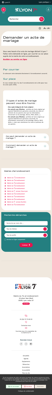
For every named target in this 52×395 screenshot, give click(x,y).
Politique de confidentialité (26, 391)
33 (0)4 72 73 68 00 (26, 319)
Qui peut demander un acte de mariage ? (20, 137)
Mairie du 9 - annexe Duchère (16, 202)
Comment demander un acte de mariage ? (21, 146)
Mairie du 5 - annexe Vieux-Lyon (17, 191)
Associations (26, 367)
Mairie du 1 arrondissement (16, 178)
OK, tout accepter (13, 387)
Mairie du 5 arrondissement (16, 189)
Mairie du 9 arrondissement (16, 205)
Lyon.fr (7, 2)
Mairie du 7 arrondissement (16, 197)
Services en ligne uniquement (16, 239)
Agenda (26, 358)
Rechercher (14, 19)
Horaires (26, 303)
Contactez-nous (26, 325)
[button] (39, 28)
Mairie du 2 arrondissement (16, 180)
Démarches (26, 364)
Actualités (26, 355)
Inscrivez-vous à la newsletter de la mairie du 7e (26, 332)
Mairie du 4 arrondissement (16, 186)
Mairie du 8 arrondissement (16, 199)
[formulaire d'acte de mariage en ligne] (26, 59)
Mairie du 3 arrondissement (16, 183)
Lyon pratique (45, 2)
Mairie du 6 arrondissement (16, 194)
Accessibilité (26, 370)
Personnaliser (40, 386)
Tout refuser (28, 387)
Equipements (26, 361)
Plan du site (26, 373)
